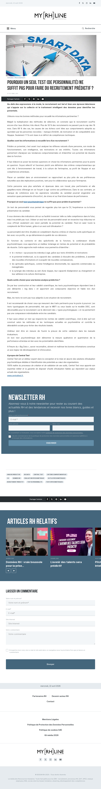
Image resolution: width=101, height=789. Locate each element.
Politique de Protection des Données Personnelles (50, 725)
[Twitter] (83, 3)
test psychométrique (33, 202)
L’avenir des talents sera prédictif (66, 563)
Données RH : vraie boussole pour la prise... (24, 563)
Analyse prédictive (13, 474)
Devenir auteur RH (60, 696)
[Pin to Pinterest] (33, 99)
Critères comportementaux (56, 474)
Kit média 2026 (52, 735)
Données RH (17, 478)
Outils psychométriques (56, 478)
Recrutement (20, 78)
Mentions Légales (50, 719)
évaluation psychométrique (34, 478)
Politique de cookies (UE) (50, 730)
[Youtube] (94, 3)
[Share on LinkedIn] (38, 99)
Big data (27, 474)
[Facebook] (79, 3)
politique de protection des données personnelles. (64, 433)
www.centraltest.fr (15, 375)
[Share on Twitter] (29, 99)
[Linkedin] (90, 3)
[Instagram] (86, 3)
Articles (10, 78)
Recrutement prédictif (15, 482)
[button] (8, 570)
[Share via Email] (42, 99)
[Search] (88, 28)
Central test (38, 474)
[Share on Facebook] (24, 99)
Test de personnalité (34, 482)
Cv (8, 478)
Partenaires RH (39, 696)
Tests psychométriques (54, 482)
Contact (50, 701)
